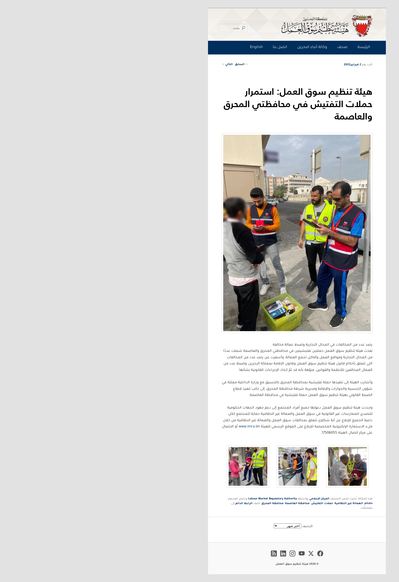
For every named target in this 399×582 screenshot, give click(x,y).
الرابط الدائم (146, 503)
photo (271, 503)
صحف (245, 47)
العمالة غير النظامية (251, 503)
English (159, 47)
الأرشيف (210, 526)
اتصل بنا (182, 47)
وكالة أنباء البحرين (215, 47)
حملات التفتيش (225, 503)
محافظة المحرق (175, 503)
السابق (144, 64)
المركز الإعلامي (222, 498)
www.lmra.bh (151, 427)
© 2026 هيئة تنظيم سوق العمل (199, 564)
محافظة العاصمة (200, 503)
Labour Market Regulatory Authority (175, 498)
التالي (129, 64)
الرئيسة (266, 47)
